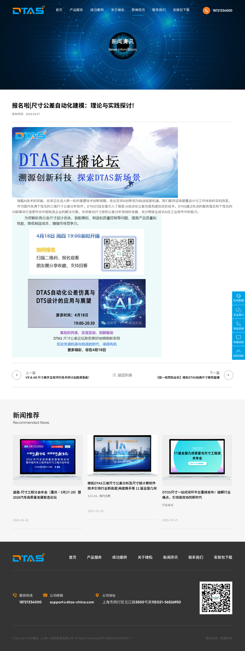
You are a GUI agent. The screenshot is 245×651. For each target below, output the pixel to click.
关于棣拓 (117, 9)
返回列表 (125, 375)
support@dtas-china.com (72, 602)
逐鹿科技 (226, 638)
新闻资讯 (138, 9)
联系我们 (159, 9)
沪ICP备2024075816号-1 (115, 638)
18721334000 (222, 10)
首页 (59, 9)
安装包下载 (181, 9)
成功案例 (97, 9)
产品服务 (76, 9)
